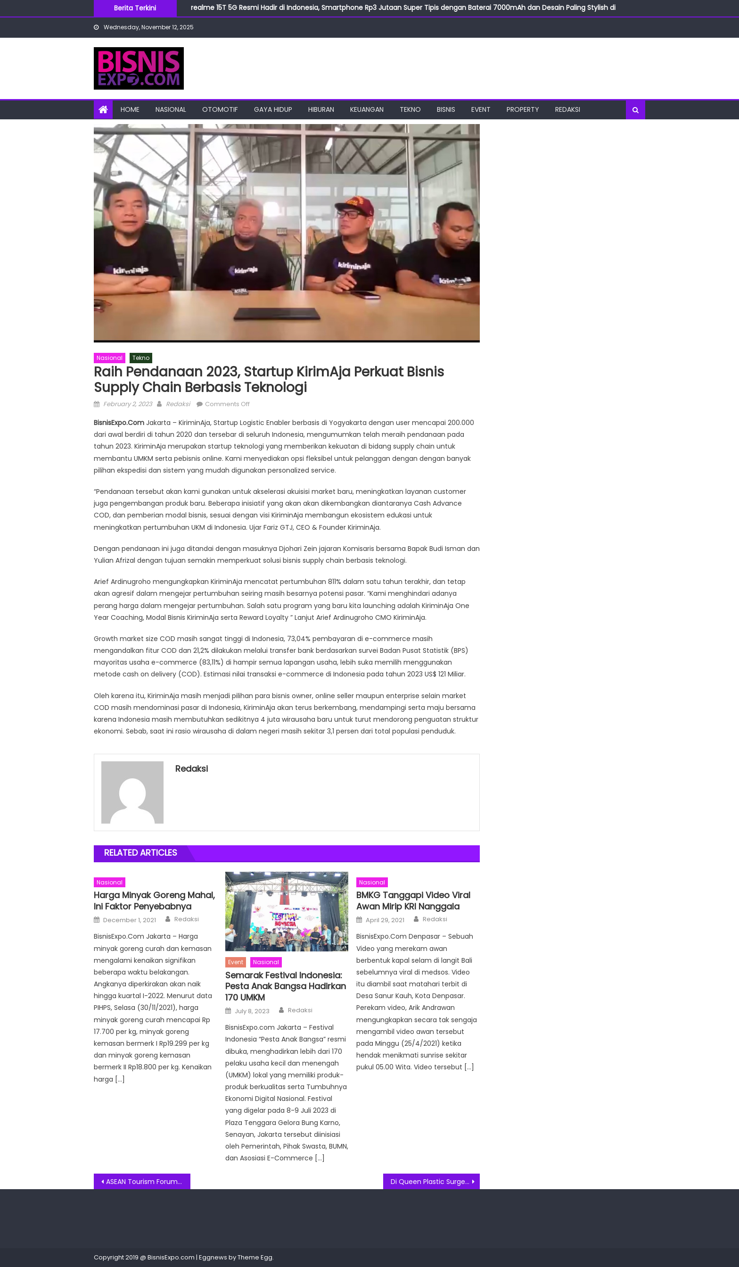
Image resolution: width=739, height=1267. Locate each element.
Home (130, 109)
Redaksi (567, 109)
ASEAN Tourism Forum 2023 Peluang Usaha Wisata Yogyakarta (148, 1181)
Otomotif (220, 109)
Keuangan (367, 109)
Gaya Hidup (273, 109)
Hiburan (321, 109)
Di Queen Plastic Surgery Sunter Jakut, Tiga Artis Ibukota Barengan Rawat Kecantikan (435, 1181)
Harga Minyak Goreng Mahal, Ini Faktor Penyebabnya (154, 901)
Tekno (410, 109)
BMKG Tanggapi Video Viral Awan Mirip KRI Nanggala (413, 901)
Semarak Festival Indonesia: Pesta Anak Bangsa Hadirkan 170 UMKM (285, 986)
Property (523, 109)
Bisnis (446, 109)
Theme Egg (255, 1257)
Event (481, 109)
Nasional (171, 109)
